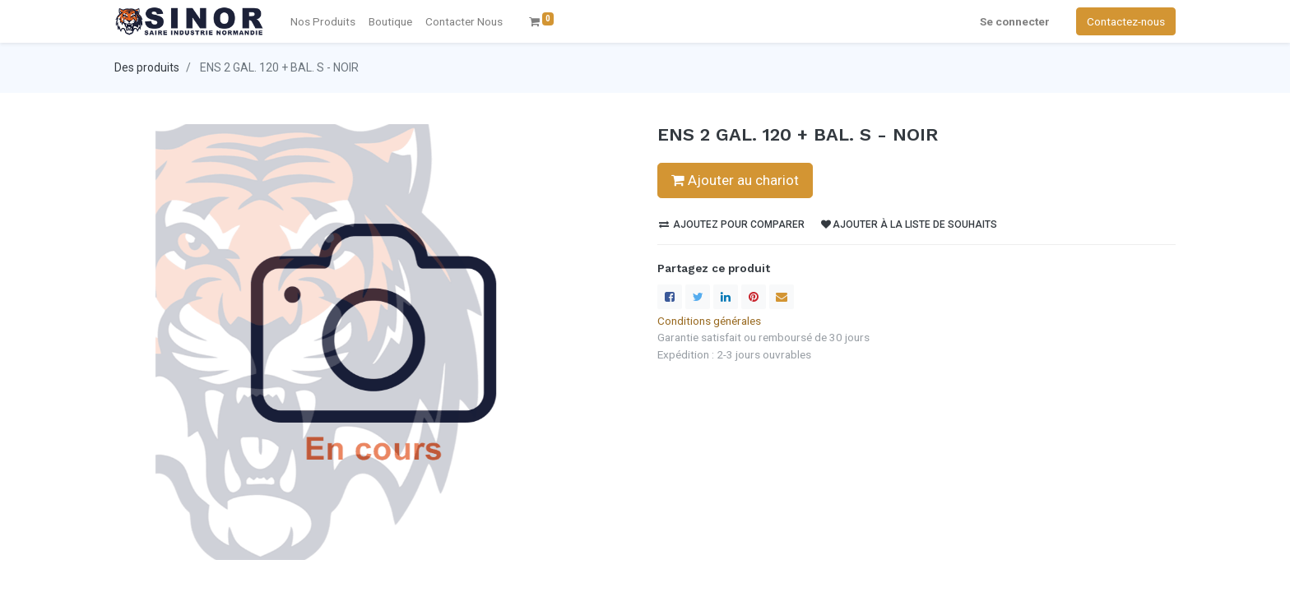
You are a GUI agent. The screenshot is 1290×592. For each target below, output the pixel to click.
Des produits (146, 67)
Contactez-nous (1126, 21)
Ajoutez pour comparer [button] (732, 224)
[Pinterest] (753, 296)
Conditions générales (709, 320)
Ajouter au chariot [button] (735, 180)
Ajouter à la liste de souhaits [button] (909, 224)
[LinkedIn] (725, 296)
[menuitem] (464, 21)
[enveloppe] (781, 296)
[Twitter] (697, 296)
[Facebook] (669, 296)
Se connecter (1015, 21)
